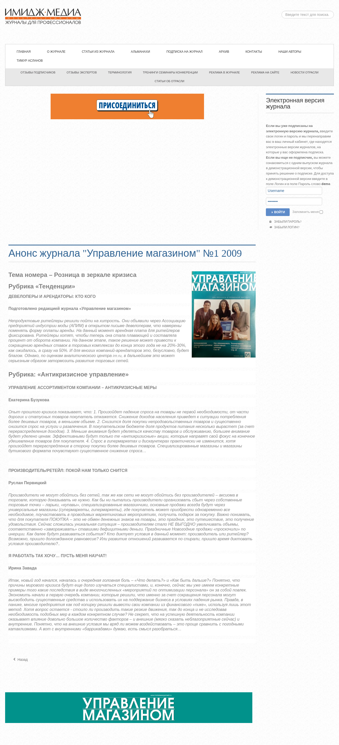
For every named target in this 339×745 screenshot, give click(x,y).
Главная (24, 51)
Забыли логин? (284, 227)
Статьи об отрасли (169, 81)
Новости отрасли (305, 72)
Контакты (253, 51)
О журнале (56, 51)
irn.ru (117, 356)
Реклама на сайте (265, 72)
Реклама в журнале (224, 72)
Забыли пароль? (285, 222)
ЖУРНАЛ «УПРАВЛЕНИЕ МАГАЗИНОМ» (169, 22)
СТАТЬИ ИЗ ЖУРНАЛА (98, 51)
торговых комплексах (93, 345)
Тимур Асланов (30, 60)
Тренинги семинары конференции (170, 72)
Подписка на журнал (184, 51)
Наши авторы (289, 51)
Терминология (120, 72)
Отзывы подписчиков (37, 72)
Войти (277, 212)
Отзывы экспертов (82, 72)
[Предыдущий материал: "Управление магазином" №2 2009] (20, 660)
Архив (224, 51)
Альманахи (140, 51)
